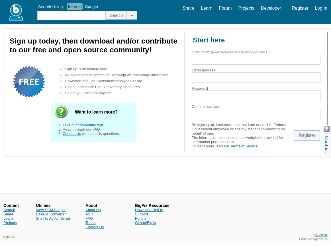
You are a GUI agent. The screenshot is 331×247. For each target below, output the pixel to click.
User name (201, 52)
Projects (246, 8)
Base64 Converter (51, 214)
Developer (271, 8)
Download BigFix (149, 210)
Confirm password (207, 106)
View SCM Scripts (51, 210)
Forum (225, 8)
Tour (89, 214)
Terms (90, 223)
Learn (207, 8)
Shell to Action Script (53, 218)
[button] (116, 15)
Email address (203, 70)
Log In (321, 8)
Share (189, 8)
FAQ (96, 129)
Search (9, 210)
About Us (93, 210)
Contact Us (72, 133)
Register (300, 8)
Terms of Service (244, 146)
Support (141, 214)
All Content (321, 234)
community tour (90, 125)
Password (200, 88)
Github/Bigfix (145, 223)
